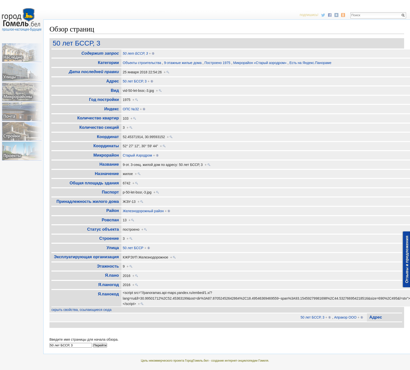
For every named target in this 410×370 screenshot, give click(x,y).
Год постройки (104, 99)
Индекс (111, 109)
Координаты (106, 146)
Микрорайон (106, 155)
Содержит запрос (100, 53)
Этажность (108, 266)
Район (112, 210)
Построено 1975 (217, 63)
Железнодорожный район (143, 211)
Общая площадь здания (94, 183)
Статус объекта (103, 229)
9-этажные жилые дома (183, 63)
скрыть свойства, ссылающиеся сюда (81, 310)
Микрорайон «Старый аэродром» (260, 63)
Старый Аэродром (137, 155)
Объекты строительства (142, 63)
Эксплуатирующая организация (86, 257)
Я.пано (112, 275)
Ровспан (110, 220)
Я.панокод (108, 294)
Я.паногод (108, 284)
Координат (108, 136)
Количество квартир (98, 118)
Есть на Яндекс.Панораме (310, 63)
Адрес (112, 81)
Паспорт (110, 192)
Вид (115, 90)
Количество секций (99, 127)
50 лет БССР (133, 248)
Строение (109, 238)
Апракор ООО (345, 317)
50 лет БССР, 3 (76, 43)
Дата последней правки (94, 71)
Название (109, 164)
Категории (108, 62)
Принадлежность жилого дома (87, 201)
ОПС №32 (131, 109)
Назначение (107, 173)
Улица (113, 247)
